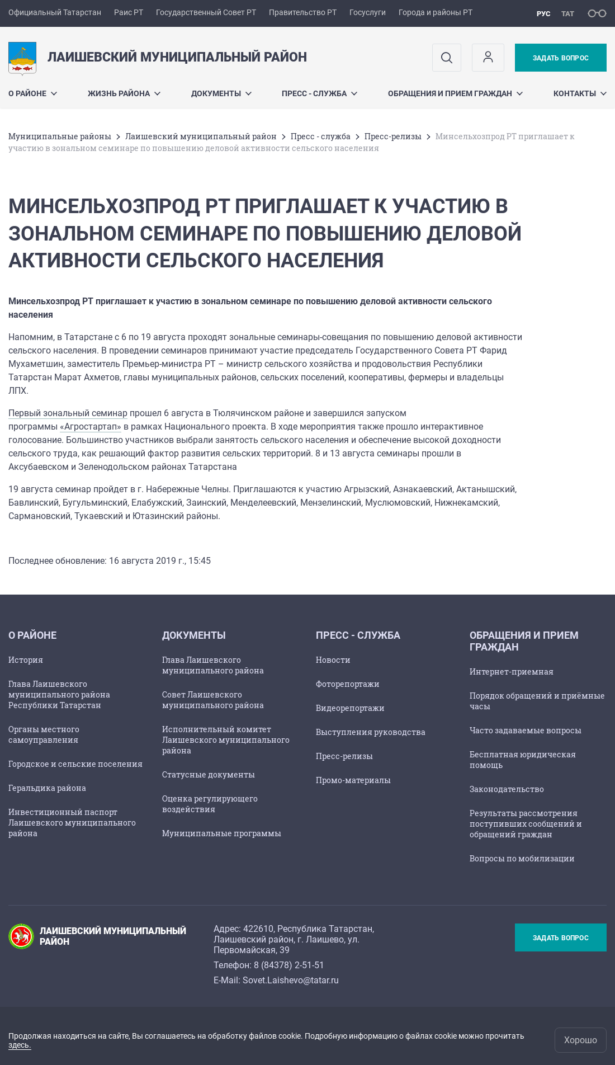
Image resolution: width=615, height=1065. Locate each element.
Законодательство (507, 789)
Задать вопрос (561, 58)
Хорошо (580, 1040)
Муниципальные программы (221, 833)
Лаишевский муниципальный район (201, 136)
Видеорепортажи (350, 708)
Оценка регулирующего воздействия (210, 803)
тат (567, 14)
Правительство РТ (303, 12)
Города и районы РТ (435, 12)
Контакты (580, 93)
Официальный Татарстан (54, 12)
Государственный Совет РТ (206, 12)
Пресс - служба (319, 93)
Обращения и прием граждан (455, 93)
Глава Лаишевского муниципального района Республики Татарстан (59, 694)
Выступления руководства (370, 732)
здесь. (19, 1044)
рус (544, 14)
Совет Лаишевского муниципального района (213, 699)
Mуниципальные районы (59, 136)
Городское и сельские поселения (75, 763)
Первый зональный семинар (67, 413)
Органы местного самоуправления (43, 734)
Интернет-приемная (512, 671)
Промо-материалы (353, 780)
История (25, 659)
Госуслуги (367, 12)
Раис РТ (128, 12)
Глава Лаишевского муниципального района (213, 665)
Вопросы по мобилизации (522, 858)
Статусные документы (208, 774)
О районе (32, 93)
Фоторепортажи (348, 683)
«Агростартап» (90, 426)
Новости (333, 659)
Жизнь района (124, 93)
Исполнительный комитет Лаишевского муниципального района (226, 740)
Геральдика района (47, 788)
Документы (221, 93)
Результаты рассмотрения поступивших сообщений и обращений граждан (526, 824)
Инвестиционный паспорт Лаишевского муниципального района (72, 822)
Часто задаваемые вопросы (525, 730)
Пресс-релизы (393, 136)
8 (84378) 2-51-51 (289, 965)
